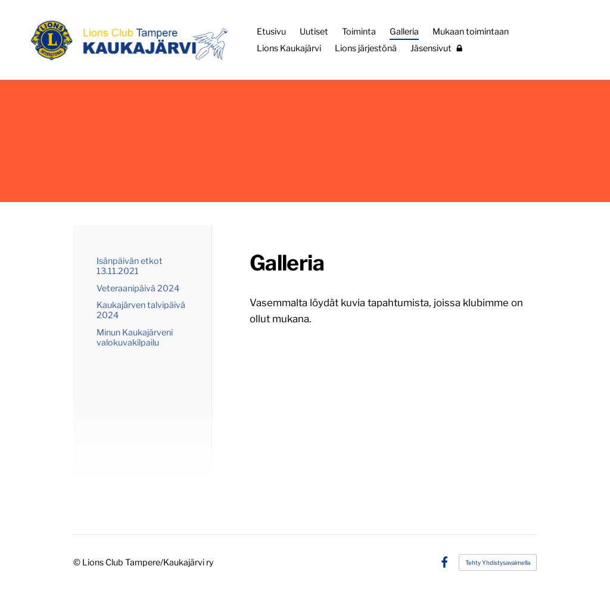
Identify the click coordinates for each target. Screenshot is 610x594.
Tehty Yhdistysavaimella (497, 562)
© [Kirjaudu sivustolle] (77, 562)
